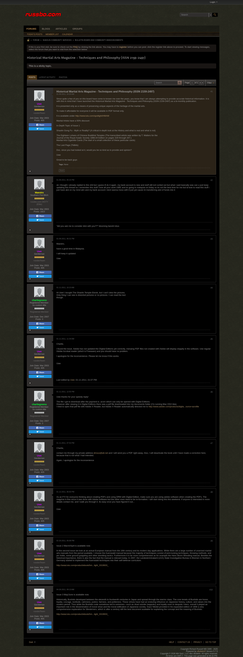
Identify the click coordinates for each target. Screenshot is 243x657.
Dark (32, 642)
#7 (212, 443)
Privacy (197, 642)
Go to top (210, 642)
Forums (31, 29)
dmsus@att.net (101, 453)
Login (213, 2)
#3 (212, 239)
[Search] (196, 15)
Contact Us (183, 642)
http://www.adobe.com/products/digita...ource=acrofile (174, 406)
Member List (52, 34)
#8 (212, 492)
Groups (77, 29)
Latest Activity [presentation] (47, 77)
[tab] (32, 77)
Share (40, 125)
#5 (212, 339)
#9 (212, 541)
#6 (212, 392)
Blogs (46, 29)
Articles (61, 29)
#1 (212, 91)
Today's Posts (34, 34)
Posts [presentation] (32, 77)
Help (171, 642)
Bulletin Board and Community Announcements (99, 40)
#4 (212, 288)
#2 (212, 180)
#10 (211, 590)
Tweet (40, 129)
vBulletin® (201, 651)
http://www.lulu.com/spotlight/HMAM (92, 116)
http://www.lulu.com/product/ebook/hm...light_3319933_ (82, 565)
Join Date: (34, 118)
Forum (36, 40)
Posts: (37, 120)
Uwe (72, 380)
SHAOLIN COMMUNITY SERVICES (57, 40)
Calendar (67, 34)
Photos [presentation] (63, 77)
